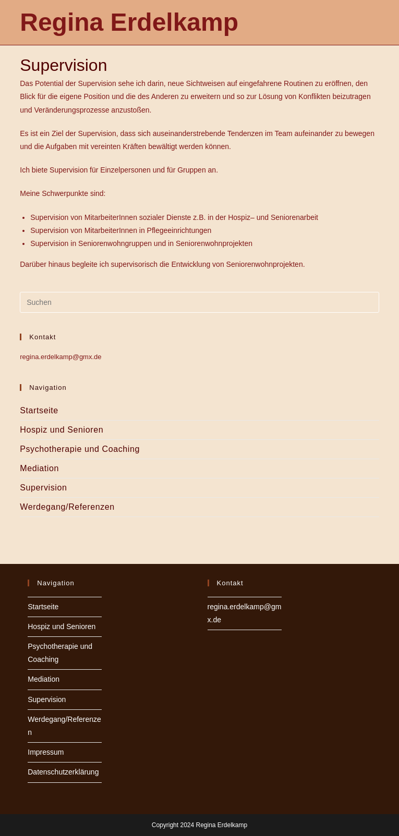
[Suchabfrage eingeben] (199, 302)
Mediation (39, 468)
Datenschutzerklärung (63, 772)
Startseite (39, 410)
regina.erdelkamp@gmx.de (60, 357)
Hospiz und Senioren (61, 429)
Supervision (43, 487)
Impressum (46, 752)
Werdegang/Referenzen (67, 506)
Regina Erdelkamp (129, 22)
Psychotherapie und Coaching (80, 449)
